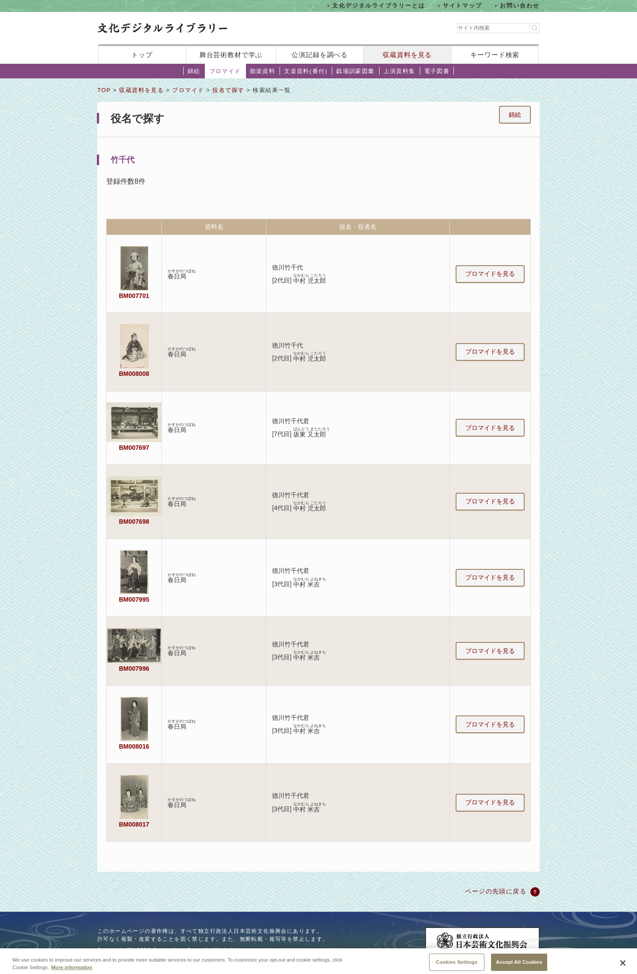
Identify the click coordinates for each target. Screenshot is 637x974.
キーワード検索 (494, 54)
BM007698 (134, 521)
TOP (104, 90)
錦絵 (194, 71)
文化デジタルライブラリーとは (378, 5)
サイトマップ (463, 5)
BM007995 (134, 599)
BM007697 (134, 447)
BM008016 (134, 746)
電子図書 (437, 71)
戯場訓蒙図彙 (355, 71)
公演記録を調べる (320, 54)
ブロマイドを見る (490, 273)
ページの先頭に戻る (495, 891)
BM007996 (134, 668)
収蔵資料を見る (407, 54)
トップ (142, 54)
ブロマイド (225, 71)
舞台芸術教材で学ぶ (231, 54)
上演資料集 (399, 71)
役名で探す (228, 90)
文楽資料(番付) (305, 71)
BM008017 (134, 824)
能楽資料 (263, 71)
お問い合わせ (520, 5)
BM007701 (134, 295)
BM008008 (134, 373)
